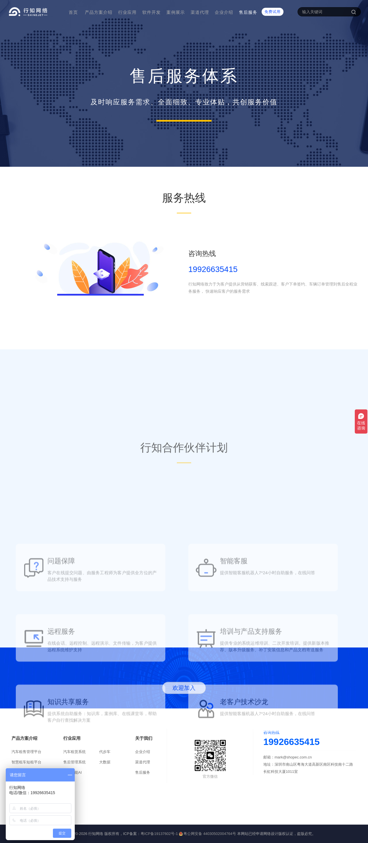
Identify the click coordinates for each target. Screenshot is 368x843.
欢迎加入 (183, 697)
